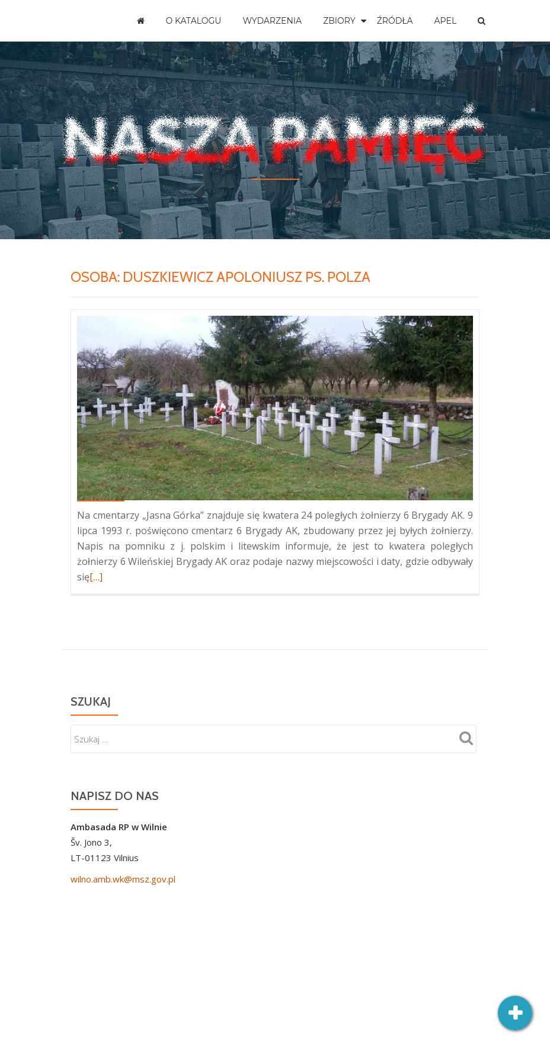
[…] (96, 576)
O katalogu (194, 20)
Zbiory (339, 20)
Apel (445, 20)
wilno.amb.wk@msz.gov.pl (123, 879)
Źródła (395, 20)
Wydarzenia (272, 20)
